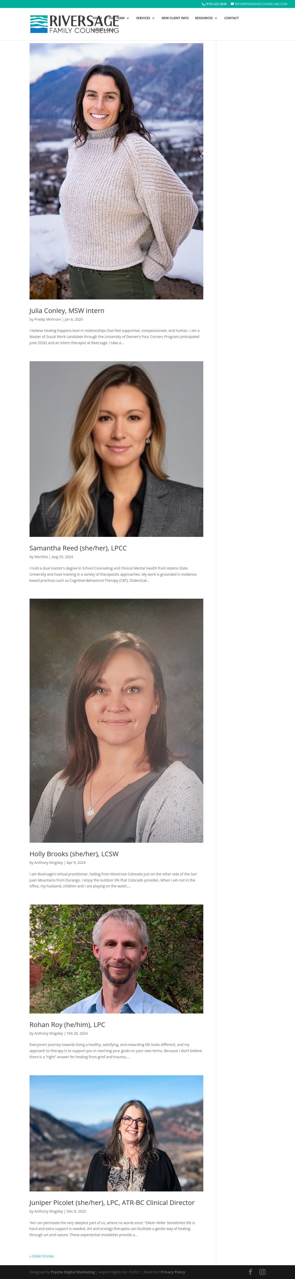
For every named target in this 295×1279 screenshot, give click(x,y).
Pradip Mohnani (47, 319)
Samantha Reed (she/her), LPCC (78, 547)
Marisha (41, 556)
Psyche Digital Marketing (73, 1272)
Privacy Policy (173, 1272)
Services (143, 18)
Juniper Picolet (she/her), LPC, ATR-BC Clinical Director (112, 1202)
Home (97, 18)
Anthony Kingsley (48, 862)
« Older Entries (42, 1256)
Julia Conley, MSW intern (67, 310)
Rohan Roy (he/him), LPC (67, 1024)
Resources (204, 18)
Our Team (117, 18)
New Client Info (175, 18)
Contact (231, 18)
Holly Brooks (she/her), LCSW (74, 853)
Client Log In (104, 30)
